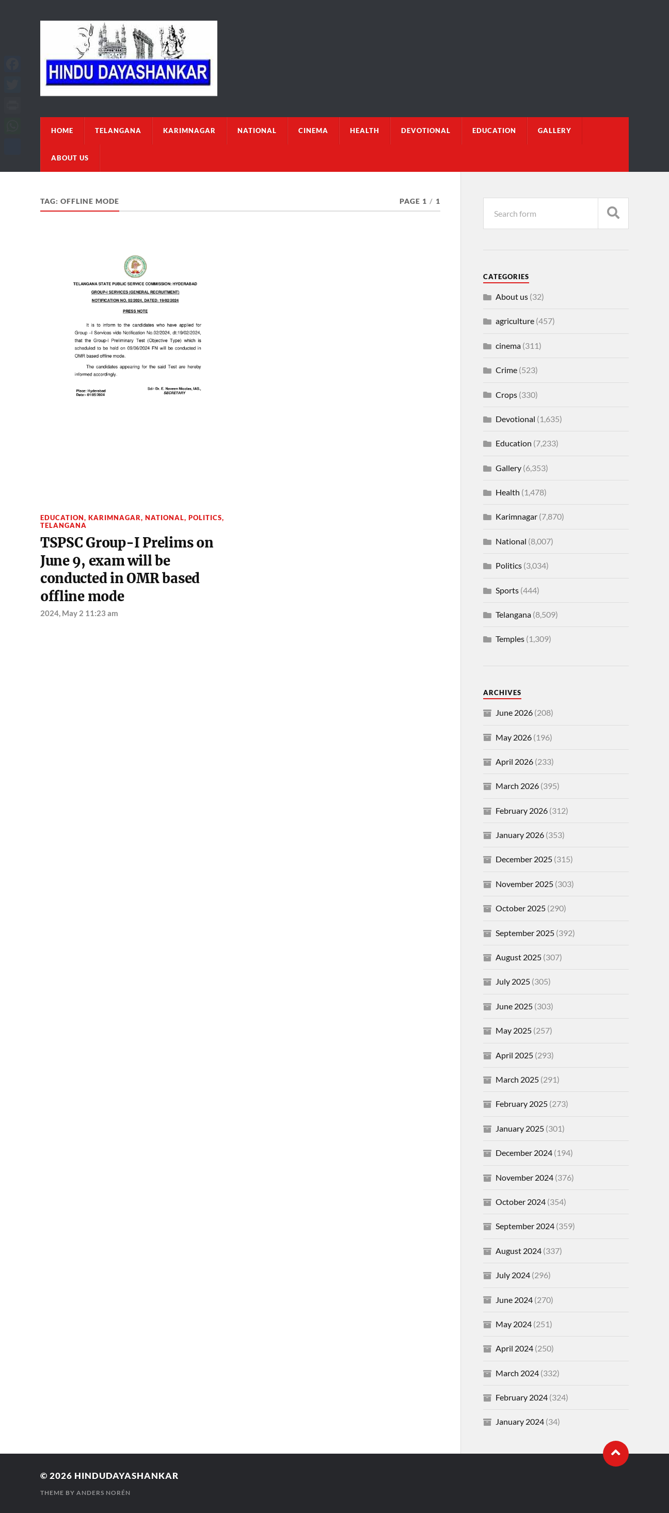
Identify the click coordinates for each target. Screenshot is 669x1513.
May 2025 (514, 1030)
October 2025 (521, 908)
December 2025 (524, 859)
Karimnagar (189, 130)
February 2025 (522, 1103)
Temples (510, 638)
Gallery (554, 130)
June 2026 (514, 712)
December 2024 (524, 1152)
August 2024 (518, 1251)
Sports (507, 590)
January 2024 (520, 1421)
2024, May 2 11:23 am (79, 613)
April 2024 (514, 1348)
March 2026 (517, 786)
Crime (506, 370)
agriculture (515, 321)
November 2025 (524, 884)
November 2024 (524, 1177)
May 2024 (514, 1324)
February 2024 (522, 1397)
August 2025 (518, 957)
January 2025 (520, 1128)
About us (70, 158)
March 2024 (517, 1373)
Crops (506, 394)
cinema (313, 130)
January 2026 (520, 835)
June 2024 (514, 1300)
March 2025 (517, 1079)
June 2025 (514, 1006)
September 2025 (525, 933)
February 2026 (522, 810)
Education (494, 130)
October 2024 (521, 1201)
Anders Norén (103, 1492)
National (257, 130)
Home (62, 130)
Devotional (426, 130)
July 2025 (513, 981)
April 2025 (514, 1055)
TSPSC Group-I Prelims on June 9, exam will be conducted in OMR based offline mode (127, 569)
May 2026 (514, 737)
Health (364, 130)
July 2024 (513, 1275)
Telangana (118, 130)
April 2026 (514, 761)
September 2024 (525, 1226)
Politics (205, 517)
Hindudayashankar (126, 1475)
